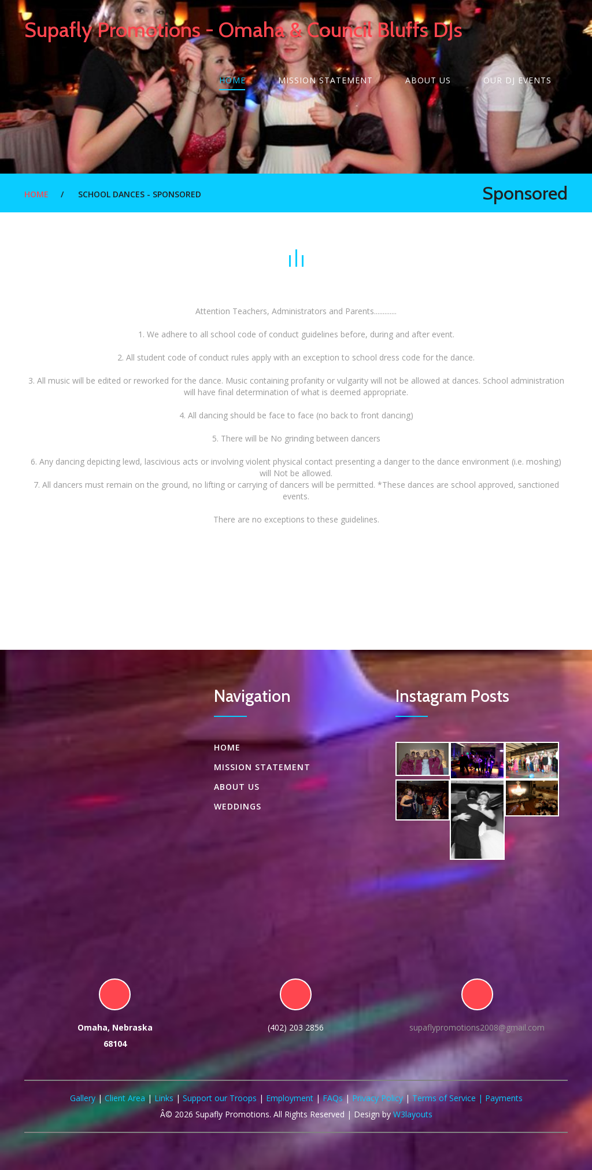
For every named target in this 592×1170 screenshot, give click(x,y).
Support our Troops (220, 1097)
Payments (504, 1097)
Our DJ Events (517, 80)
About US (428, 80)
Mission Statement (325, 80)
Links (163, 1097)
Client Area (125, 1097)
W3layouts (412, 1114)
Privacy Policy (377, 1097)
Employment (289, 1097)
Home (232, 80)
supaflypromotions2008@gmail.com (477, 1027)
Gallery (82, 1097)
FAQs (333, 1097)
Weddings (237, 806)
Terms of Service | (448, 1097)
